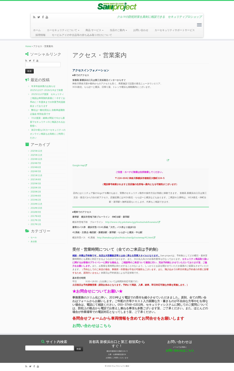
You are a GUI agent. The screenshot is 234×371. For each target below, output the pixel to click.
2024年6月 (36, 167)
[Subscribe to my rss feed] (35, 17)
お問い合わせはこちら (91, 325)
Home (28, 46)
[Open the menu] (199, 25)
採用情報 (40, 35)
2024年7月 (36, 163)
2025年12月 (36, 150)
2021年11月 (36, 175)
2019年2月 (36, 199)
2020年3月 (36, 187)
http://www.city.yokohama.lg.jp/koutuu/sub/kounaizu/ (131, 222)
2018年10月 (36, 207)
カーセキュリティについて (63, 30)
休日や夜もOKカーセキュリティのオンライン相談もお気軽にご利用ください (47, 133)
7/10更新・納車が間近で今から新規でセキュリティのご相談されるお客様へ (47, 121)
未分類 (34, 241)
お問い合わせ (140, 30)
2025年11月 (36, 155)
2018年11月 (36, 203)
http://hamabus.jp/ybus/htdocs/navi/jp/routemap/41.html (125, 237)
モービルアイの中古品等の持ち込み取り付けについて (82, 35)
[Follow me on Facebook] (44, 17)
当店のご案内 (118, 30)
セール (34, 237)
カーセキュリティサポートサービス (175, 30)
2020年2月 (36, 191)
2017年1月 (36, 224)
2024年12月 (36, 159)
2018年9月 (36, 212)
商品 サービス (94, 30)
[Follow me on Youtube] (48, 17)
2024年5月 (36, 171)
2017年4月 (36, 216)
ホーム (37, 30)
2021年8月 (36, 179)
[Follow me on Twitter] (39, 17)
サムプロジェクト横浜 (120, 366)
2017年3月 (36, 220)
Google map (78, 165)
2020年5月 (36, 183)
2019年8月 (36, 195)
